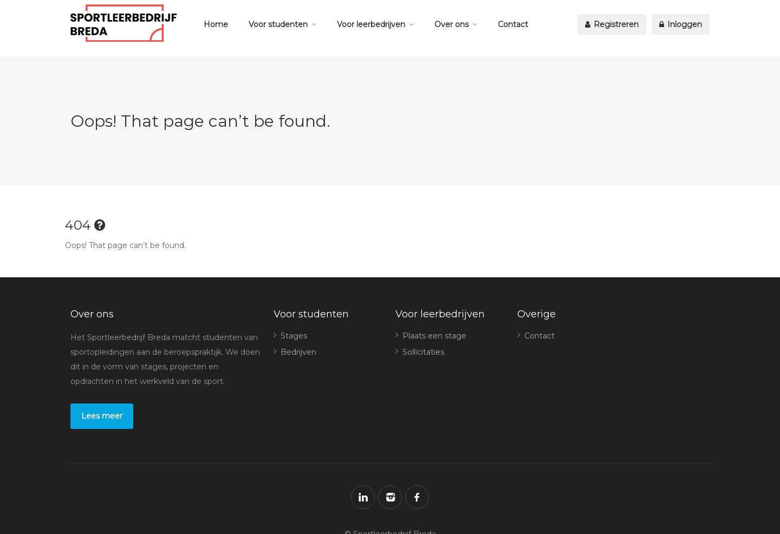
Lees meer (101, 416)
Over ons (451, 24)
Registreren (612, 24)
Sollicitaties (423, 352)
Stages (294, 336)
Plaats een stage (434, 336)
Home (216, 24)
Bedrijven (298, 352)
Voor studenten (278, 24)
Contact (513, 24)
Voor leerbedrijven (371, 24)
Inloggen (680, 24)
